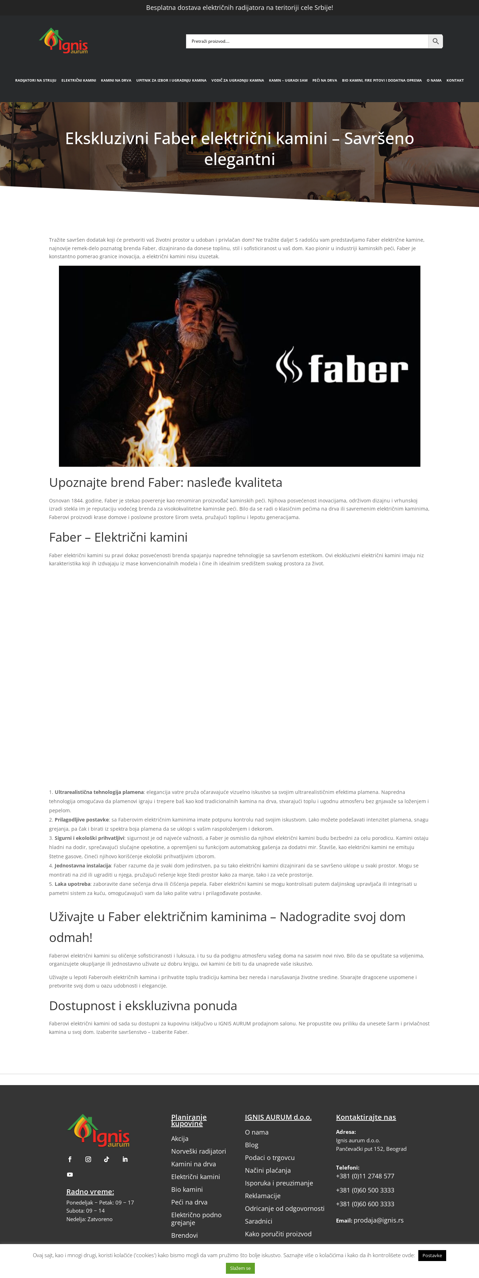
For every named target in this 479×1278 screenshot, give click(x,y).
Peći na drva (324, 80)
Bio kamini (187, 1189)
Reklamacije (263, 1195)
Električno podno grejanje (196, 1219)
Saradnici (259, 1221)
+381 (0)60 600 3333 (365, 1204)
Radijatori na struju (35, 80)
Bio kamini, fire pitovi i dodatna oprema (382, 80)
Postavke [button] (432, 1255)
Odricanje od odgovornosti (285, 1208)
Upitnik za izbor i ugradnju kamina (171, 80)
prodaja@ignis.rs (379, 1220)
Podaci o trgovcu (270, 1157)
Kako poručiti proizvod (278, 1234)
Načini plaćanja (268, 1170)
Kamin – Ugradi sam (288, 80)
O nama (434, 80)
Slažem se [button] (240, 1268)
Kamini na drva (116, 80)
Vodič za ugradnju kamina (237, 80)
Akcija (179, 1138)
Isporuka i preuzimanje (279, 1183)
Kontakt (455, 80)
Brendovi (184, 1235)
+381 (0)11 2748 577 (365, 1176)
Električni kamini (78, 80)
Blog (251, 1145)
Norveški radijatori (198, 1151)
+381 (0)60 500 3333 (365, 1190)
